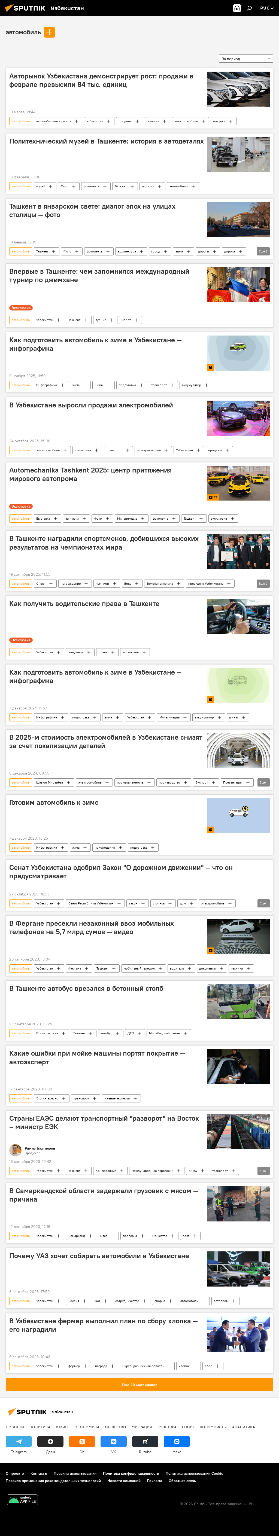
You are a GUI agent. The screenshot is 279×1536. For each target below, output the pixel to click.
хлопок (184, 1366)
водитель (177, 968)
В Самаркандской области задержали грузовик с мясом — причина (103, 1194)
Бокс (127, 583)
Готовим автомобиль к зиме (54, 802)
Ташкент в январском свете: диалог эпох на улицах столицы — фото (92, 210)
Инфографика (46, 385)
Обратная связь (182, 1480)
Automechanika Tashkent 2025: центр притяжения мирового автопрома (90, 474)
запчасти (72, 518)
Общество (159, 1236)
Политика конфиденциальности (131, 1473)
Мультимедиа (127, 518)
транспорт (159, 385)
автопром (221, 1301)
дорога (229, 251)
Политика (39, 1426)
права (103, 652)
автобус (106, 1033)
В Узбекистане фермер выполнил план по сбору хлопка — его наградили (103, 1325)
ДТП (131, 1033)
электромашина (149, 450)
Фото (64, 186)
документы (207, 968)
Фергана (74, 968)
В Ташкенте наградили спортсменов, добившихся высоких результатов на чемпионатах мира (104, 542)
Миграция (142, 1426)
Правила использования (75, 1473)
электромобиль (186, 121)
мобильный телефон (139, 968)
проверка (130, 1236)
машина (153, 121)
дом (183, 903)
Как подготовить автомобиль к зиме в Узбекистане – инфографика (95, 676)
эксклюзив (219, 518)
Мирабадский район (164, 1033)
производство (169, 782)
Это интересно (47, 1098)
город (155, 251)
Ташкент (121, 186)
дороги (203, 251)
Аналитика (243, 1426)
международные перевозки (152, 1171)
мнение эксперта (117, 1098)
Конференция (106, 1171)
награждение (71, 583)
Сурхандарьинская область (142, 1366)
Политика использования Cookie (194, 1473)
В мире (62, 1426)
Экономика (87, 1426)
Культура (167, 1426)
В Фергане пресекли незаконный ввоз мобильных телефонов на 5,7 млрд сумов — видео (91, 927)
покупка (219, 121)
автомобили (178, 186)
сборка (159, 1301)
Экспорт (201, 782)
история (148, 186)
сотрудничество (127, 1301)
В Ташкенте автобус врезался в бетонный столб (86, 988)
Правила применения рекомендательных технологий (53, 1480)
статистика (83, 450)
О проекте (15, 1473)
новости (15, 1426)
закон (133, 903)
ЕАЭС (193, 1171)
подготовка (127, 385)
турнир (101, 320)
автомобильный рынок (53, 121)
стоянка (159, 903)
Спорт (126, 320)
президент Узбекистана (205, 583)
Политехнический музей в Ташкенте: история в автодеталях (106, 141)
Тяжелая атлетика (160, 583)
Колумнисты (213, 1426)
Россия (73, 1301)
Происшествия (47, 1033)
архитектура (127, 251)
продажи (125, 121)
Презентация (232, 782)
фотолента (91, 186)
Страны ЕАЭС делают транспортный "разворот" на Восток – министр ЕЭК (104, 1122)
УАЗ (97, 1301)
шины (99, 385)
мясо (104, 1236)
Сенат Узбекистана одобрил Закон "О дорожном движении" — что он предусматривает (121, 871)
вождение (75, 652)
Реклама (154, 1480)
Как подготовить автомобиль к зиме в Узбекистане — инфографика (95, 344)
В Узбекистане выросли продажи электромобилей (91, 405)
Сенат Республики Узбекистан (91, 903)
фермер (74, 1366)
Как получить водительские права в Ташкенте (84, 603)
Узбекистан (94, 121)
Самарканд (76, 1236)
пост (186, 1236)
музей (40, 186)
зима (179, 251)
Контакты (39, 1473)
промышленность (130, 782)
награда (101, 1366)
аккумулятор (191, 385)
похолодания (105, 847)
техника (237, 968)
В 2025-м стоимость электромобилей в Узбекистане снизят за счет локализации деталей (105, 741)
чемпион (102, 583)
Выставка (43, 518)
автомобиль (23, 32)
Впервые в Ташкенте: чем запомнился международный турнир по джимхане (99, 275)
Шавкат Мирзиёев (49, 782)
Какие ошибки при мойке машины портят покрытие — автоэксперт (97, 1057)
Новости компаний (124, 1480)
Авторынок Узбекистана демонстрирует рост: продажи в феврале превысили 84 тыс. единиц (101, 80)
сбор (208, 1366)
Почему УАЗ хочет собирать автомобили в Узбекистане (99, 1255)
